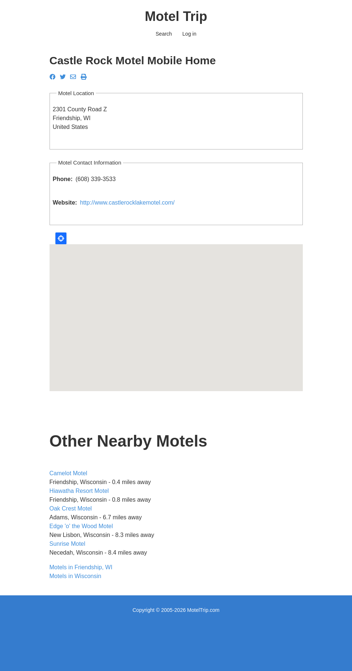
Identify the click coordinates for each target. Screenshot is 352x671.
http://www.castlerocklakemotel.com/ (127, 202)
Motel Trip (176, 16)
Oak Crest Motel (71, 508)
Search (164, 34)
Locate (60, 238)
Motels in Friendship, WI (81, 567)
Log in (189, 34)
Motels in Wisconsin (75, 576)
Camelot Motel (68, 473)
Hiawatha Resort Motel (79, 491)
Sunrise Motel (68, 544)
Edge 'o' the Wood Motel (81, 526)
